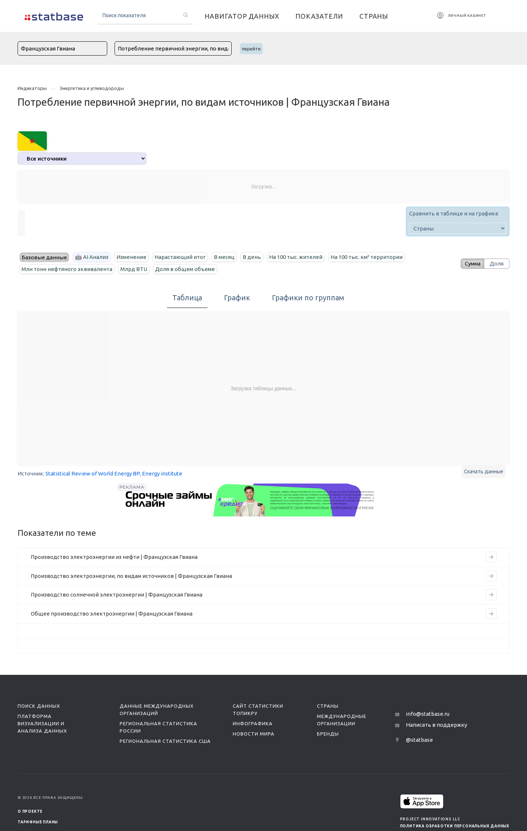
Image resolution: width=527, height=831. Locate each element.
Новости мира (253, 733)
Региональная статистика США (165, 741)
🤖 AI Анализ (91, 257)
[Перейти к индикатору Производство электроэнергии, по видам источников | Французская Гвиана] (491, 576)
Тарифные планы (38, 822)
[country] (457, 228)
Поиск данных (39, 705)
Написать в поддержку (436, 725)
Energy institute (162, 473)
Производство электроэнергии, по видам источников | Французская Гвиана (131, 576)
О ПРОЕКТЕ (30, 811)
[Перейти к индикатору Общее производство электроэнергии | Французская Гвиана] (491, 613)
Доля (497, 263)
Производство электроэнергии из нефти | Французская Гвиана (114, 557)
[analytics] (82, 159)
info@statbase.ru (427, 714)
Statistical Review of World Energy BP (92, 473)
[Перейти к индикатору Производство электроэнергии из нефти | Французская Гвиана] (491, 557)
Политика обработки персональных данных (454, 826)
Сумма (470, 263)
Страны (328, 705)
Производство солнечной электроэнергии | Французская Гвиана (116, 594)
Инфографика (253, 723)
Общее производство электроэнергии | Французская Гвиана (112, 613)
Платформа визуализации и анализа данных (42, 723)
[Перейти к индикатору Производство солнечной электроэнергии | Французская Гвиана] (491, 594)
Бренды (328, 733)
